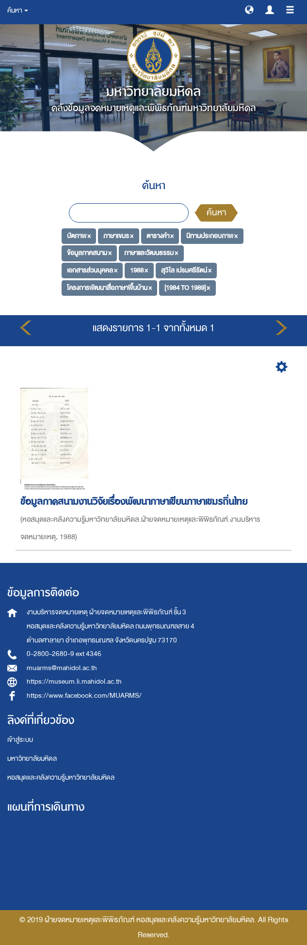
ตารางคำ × (160, 235)
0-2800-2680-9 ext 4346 (64, 654)
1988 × (139, 270)
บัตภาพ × (79, 235)
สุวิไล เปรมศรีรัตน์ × (186, 270)
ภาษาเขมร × (118, 235)
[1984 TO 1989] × (187, 287)
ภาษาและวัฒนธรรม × (151, 252)
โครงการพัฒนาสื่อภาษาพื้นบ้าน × (109, 287)
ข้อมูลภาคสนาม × (89, 252)
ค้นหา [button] (17, 10)
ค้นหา (216, 212)
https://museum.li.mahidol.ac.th (74, 681)
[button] (249, 9)
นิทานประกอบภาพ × (212, 235)
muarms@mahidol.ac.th (62, 668)
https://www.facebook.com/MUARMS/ (84, 695)
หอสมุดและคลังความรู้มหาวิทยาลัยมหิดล (60, 777)
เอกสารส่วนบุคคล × (92, 270)
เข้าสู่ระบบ (20, 740)
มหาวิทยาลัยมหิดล (32, 759)
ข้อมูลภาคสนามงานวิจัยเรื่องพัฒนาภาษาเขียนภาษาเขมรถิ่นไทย (135, 502)
